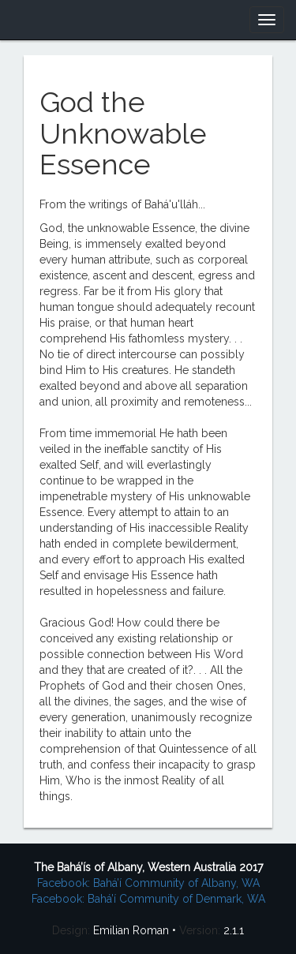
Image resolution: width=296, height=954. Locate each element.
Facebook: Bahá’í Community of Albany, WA (148, 883)
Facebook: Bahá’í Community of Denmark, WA (148, 898)
